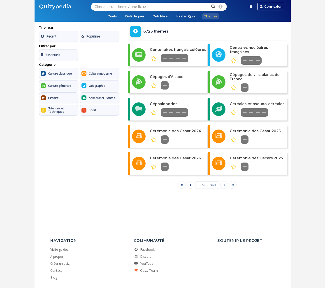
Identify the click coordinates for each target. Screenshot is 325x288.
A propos (57, 256)
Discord (142, 256)
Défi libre (160, 16)
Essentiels (50, 55)
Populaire (90, 36)
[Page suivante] (224, 185)
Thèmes (212, 16)
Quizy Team (146, 270)
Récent (48, 36)
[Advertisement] (79, 146)
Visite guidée (59, 249)
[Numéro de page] (204, 185)
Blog (53, 277)
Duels (110, 16)
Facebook (144, 249)
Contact (56, 270)
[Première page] (182, 185)
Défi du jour (134, 16)
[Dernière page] (233, 185)
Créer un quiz (60, 263)
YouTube (143, 263)
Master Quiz (186, 16)
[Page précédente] (190, 185)
